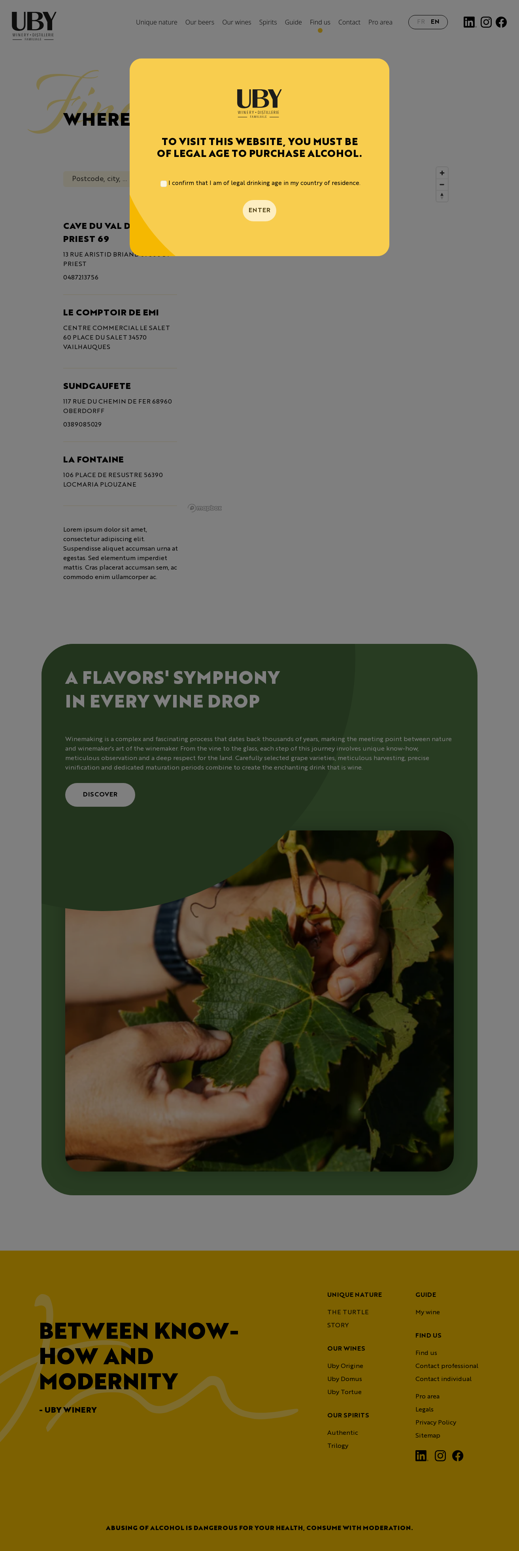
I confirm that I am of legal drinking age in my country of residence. (264, 184)
